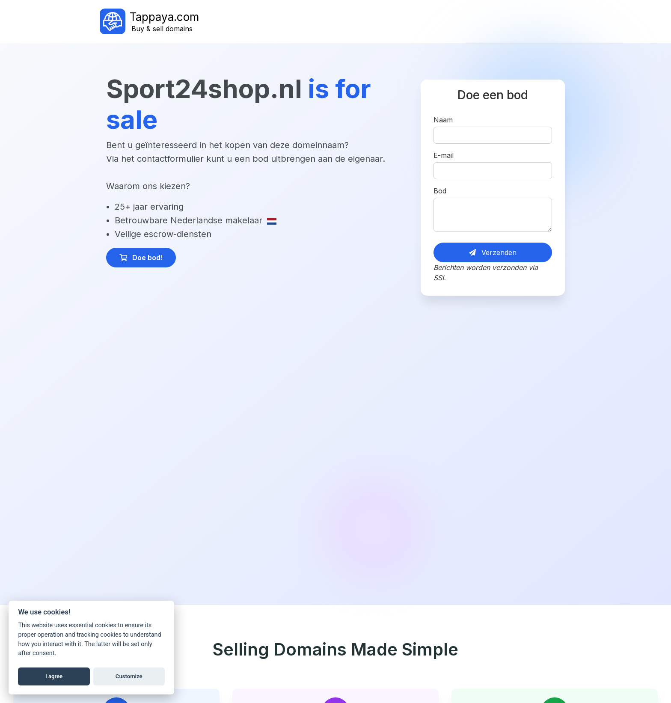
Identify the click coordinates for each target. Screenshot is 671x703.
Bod (439, 191)
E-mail (443, 155)
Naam (443, 120)
